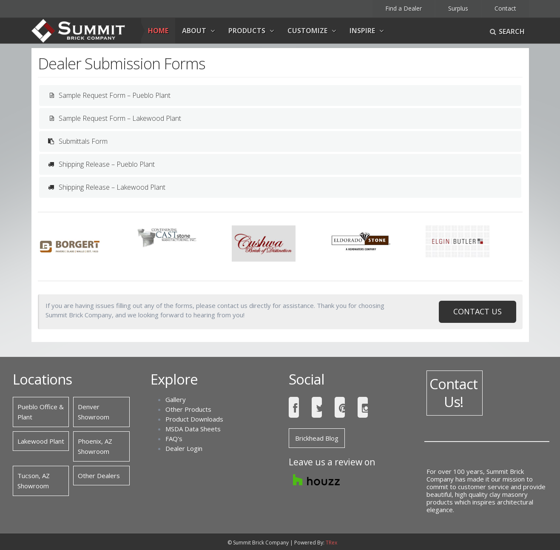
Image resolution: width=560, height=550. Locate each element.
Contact (505, 8)
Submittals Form (76, 141)
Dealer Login (183, 448)
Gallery (175, 399)
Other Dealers (99, 475)
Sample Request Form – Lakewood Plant (113, 118)
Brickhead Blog (316, 438)
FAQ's (173, 438)
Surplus (458, 8)
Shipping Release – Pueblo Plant (100, 164)
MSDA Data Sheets (193, 429)
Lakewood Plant (40, 441)
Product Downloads (194, 419)
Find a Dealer (403, 8)
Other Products (188, 409)
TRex (331, 542)
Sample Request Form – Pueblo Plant (108, 95)
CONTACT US (477, 311)
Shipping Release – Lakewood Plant (105, 187)
